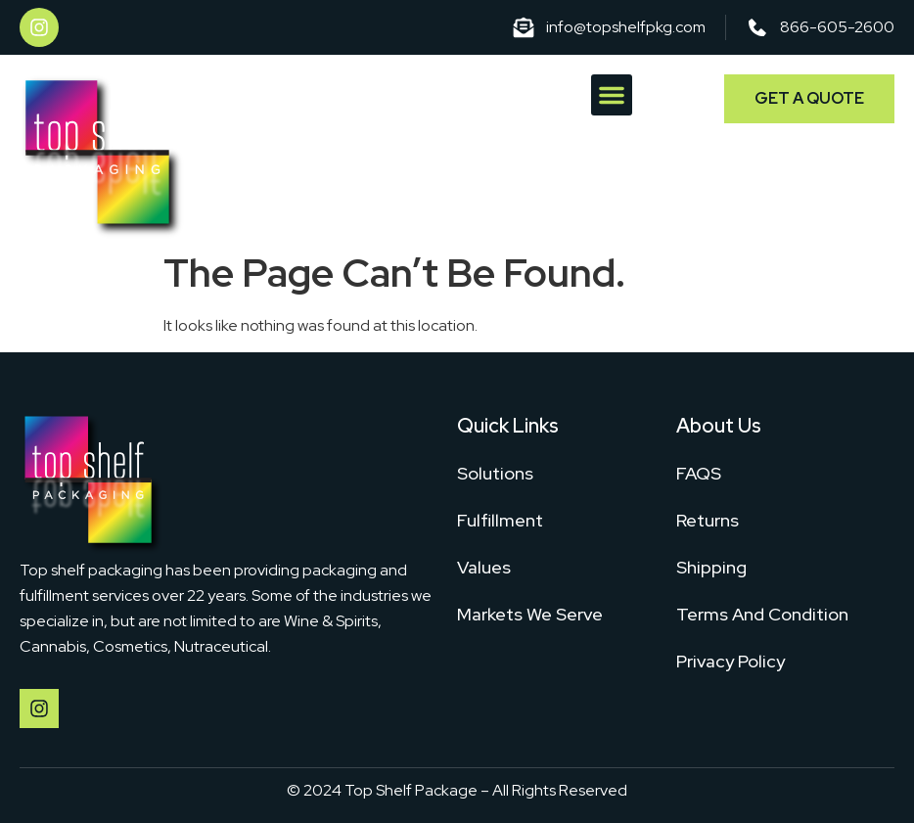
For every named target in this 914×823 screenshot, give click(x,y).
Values (484, 567)
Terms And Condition (762, 614)
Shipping (711, 567)
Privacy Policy (730, 661)
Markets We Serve (530, 614)
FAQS (698, 473)
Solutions (495, 473)
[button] (611, 94)
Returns (707, 520)
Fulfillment (500, 520)
